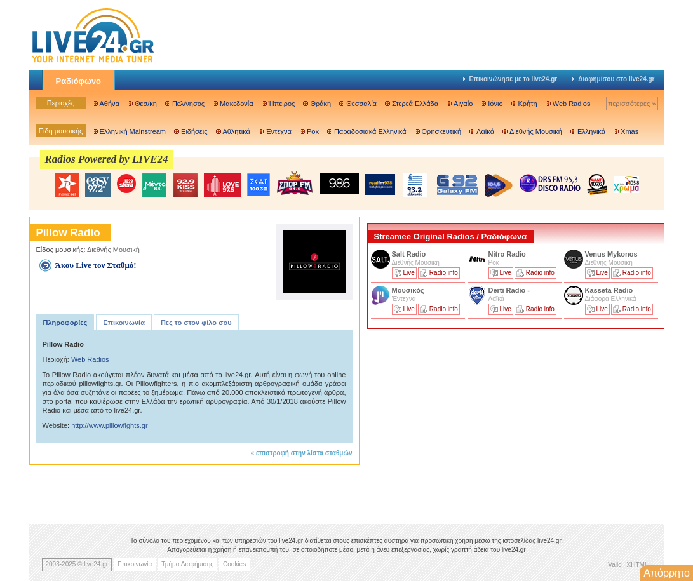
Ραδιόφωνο (79, 81)
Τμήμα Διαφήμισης (187, 564)
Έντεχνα (279, 131)
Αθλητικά (236, 131)
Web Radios (572, 103)
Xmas (629, 131)
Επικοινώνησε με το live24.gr (510, 79)
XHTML (638, 564)
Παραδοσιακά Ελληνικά (370, 131)
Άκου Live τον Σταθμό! (96, 265)
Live (409, 272)
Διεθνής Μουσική (535, 131)
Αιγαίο (463, 103)
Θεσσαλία (361, 103)
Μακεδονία (236, 103)
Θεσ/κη (146, 103)
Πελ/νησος (188, 103)
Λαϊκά (485, 131)
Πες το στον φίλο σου (196, 322)
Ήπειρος (282, 103)
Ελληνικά (591, 131)
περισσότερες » (632, 103)
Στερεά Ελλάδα (415, 103)
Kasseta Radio (610, 290)
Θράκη (320, 103)
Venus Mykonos (612, 254)
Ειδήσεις (194, 131)
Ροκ (313, 131)
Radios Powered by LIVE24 (106, 159)
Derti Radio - (509, 290)
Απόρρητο (666, 573)
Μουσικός (408, 290)
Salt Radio (410, 254)
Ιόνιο (495, 103)
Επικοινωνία (124, 322)
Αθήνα (109, 103)
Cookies (234, 564)
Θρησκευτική (442, 131)
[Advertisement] (462, 421)
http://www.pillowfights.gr (109, 425)
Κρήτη (527, 103)
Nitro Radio (507, 254)
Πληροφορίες (65, 322)
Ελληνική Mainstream (133, 131)
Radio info (443, 272)
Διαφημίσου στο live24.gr (613, 79)
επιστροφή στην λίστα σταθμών (304, 453)
